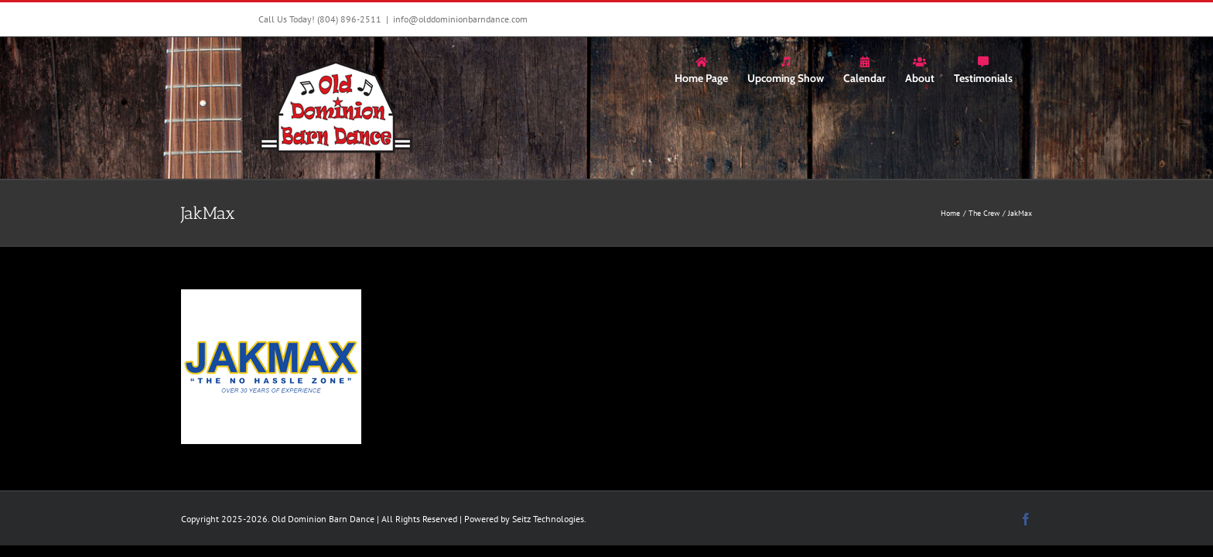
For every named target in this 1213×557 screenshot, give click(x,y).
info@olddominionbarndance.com (460, 19)
